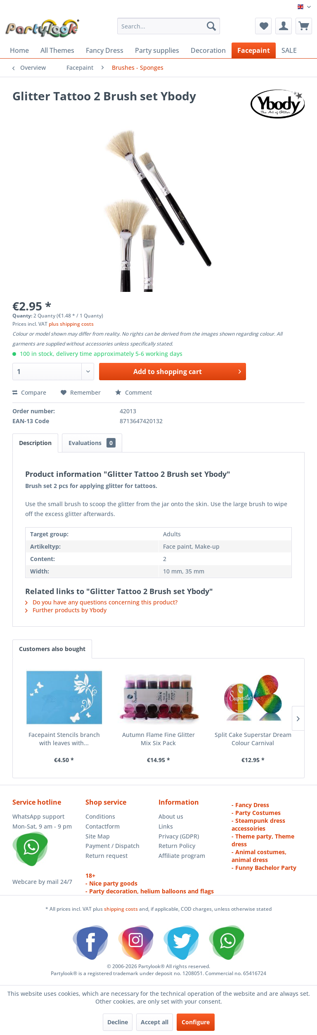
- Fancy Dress (250, 805)
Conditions (100, 816)
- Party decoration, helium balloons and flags (149, 891)
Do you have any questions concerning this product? (101, 602)
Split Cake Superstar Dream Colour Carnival (253, 739)
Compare (29, 392)
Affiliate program (181, 856)
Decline (117, 1022)
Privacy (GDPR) (178, 836)
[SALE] (289, 50)
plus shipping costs (71, 323)
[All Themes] (57, 50)
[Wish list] (263, 26)
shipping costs (121, 908)
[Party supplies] (157, 50)
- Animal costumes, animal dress (259, 856)
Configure (196, 1022)
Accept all (154, 1022)
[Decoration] (208, 50)
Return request (106, 856)
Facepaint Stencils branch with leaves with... (64, 739)
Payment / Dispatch (112, 846)
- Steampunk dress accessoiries (258, 824)
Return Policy (176, 846)
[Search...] (168, 26)
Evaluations (92, 443)
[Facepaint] (254, 50)
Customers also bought (52, 649)
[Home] (19, 50)
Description (35, 443)
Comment (133, 392)
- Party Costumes (256, 813)
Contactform (102, 826)
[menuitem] (168, 26)
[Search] (211, 26)
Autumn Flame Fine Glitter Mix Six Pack (158, 739)
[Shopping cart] (304, 26)
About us (170, 816)
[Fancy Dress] (104, 50)
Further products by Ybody (65, 610)
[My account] (283, 26)
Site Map (97, 836)
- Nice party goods (111, 883)
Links (165, 826)
